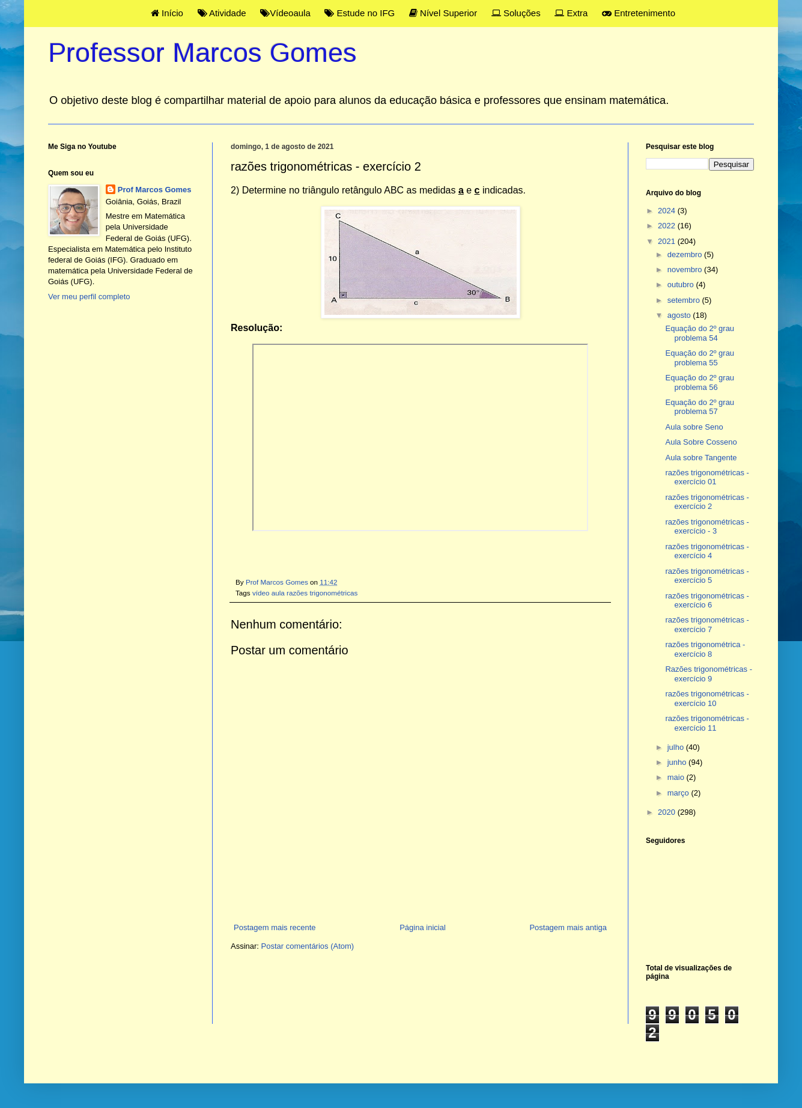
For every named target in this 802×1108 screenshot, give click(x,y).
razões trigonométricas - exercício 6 (707, 600)
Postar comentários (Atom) (307, 946)
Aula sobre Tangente (701, 457)
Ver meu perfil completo (89, 296)
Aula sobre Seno (694, 426)
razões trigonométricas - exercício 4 (707, 551)
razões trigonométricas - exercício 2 (707, 502)
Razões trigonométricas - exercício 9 (708, 674)
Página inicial (422, 927)
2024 (668, 210)
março (679, 792)
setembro (684, 300)
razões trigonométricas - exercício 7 (707, 624)
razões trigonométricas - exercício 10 (707, 698)
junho (677, 762)
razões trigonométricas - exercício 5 (707, 576)
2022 (668, 225)
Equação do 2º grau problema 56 (699, 382)
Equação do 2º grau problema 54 (699, 333)
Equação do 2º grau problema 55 (699, 358)
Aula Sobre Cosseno (701, 441)
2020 (668, 812)
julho (676, 747)
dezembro (685, 254)
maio (677, 777)
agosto (680, 315)
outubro (681, 284)
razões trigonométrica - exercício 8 (705, 649)
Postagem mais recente (275, 927)
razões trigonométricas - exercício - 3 (707, 526)
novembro (685, 269)
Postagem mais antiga (568, 927)
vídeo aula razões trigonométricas (304, 593)
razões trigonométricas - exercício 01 (707, 477)
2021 (668, 241)
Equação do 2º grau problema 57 (699, 407)
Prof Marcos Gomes (155, 189)
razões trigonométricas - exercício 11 (707, 723)
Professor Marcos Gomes (202, 52)
